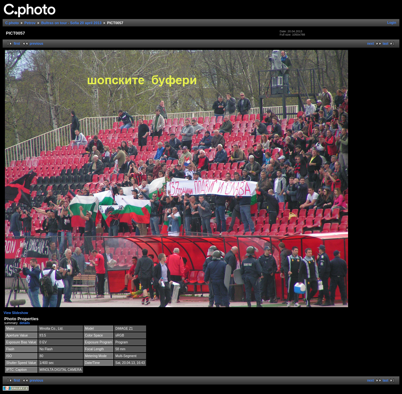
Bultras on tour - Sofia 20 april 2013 (71, 23)
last (385, 43)
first (17, 43)
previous (36, 43)
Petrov (30, 23)
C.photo (12, 23)
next (370, 43)
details (25, 323)
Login (391, 22)
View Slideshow (16, 313)
